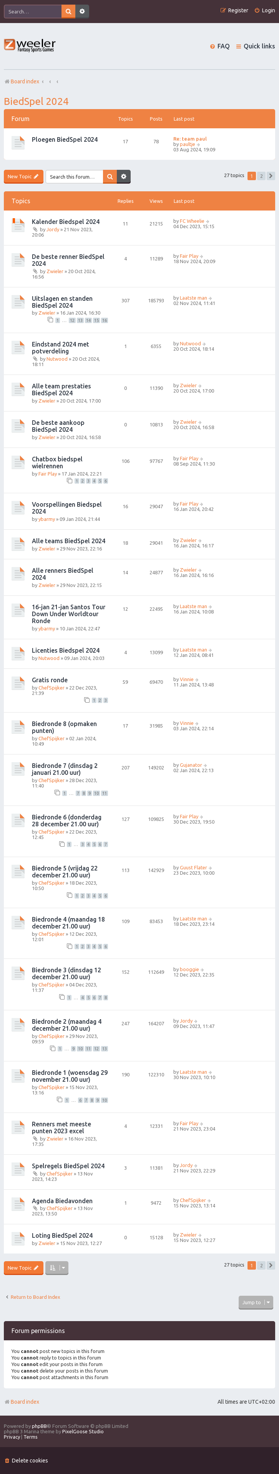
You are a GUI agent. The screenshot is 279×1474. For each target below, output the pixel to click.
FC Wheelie (192, 221)
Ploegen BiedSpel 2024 (65, 139)
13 (80, 320)
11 (104, 793)
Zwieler (54, 271)
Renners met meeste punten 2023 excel (61, 1127)
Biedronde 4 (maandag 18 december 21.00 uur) (68, 923)
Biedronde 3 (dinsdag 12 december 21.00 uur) (66, 973)
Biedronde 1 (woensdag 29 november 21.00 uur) (70, 1076)
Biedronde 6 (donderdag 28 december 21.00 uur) (66, 820)
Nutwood (57, 358)
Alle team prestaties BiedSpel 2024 (61, 389)
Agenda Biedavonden (62, 1200)
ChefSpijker (51, 687)
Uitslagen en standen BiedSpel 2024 (62, 302)
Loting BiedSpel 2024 (62, 1235)
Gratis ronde (50, 679)
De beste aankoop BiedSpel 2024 (58, 426)
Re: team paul (190, 138)
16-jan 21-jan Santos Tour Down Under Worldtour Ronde (68, 614)
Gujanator (191, 765)
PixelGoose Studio (83, 1431)
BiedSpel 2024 (36, 101)
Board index (21, 1402)
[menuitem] (264, 11)
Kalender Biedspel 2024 (66, 221)
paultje (187, 144)
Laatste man (193, 297)
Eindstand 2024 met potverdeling (60, 348)
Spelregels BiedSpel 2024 (68, 1165)
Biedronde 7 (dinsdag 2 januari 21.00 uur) (65, 769)
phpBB (39, 1426)
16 (104, 320)
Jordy (52, 229)
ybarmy (46, 519)
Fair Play (189, 256)
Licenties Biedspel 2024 (66, 650)
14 (88, 320)
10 (96, 793)
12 (72, 320)
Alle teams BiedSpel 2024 (68, 540)
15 (96, 320)
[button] (271, 176)
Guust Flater (193, 867)
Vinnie (187, 679)
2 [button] (261, 176)
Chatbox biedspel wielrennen (57, 462)
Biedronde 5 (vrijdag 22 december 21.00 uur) (65, 872)
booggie (189, 969)
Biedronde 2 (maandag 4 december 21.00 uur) (66, 1025)
